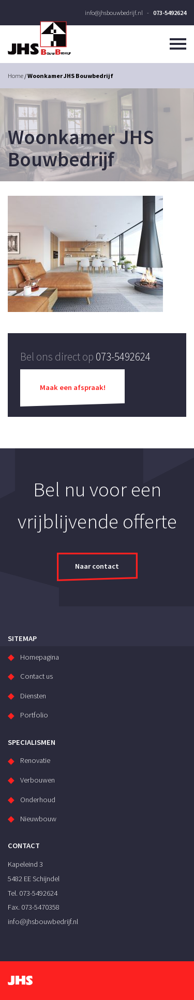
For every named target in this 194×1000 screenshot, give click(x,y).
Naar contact (97, 566)
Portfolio (34, 715)
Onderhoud (37, 799)
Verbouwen (37, 780)
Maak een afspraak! (73, 387)
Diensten (33, 695)
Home (15, 76)
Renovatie (35, 760)
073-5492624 (169, 13)
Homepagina (39, 657)
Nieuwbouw (38, 818)
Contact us (36, 676)
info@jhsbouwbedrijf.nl (114, 13)
